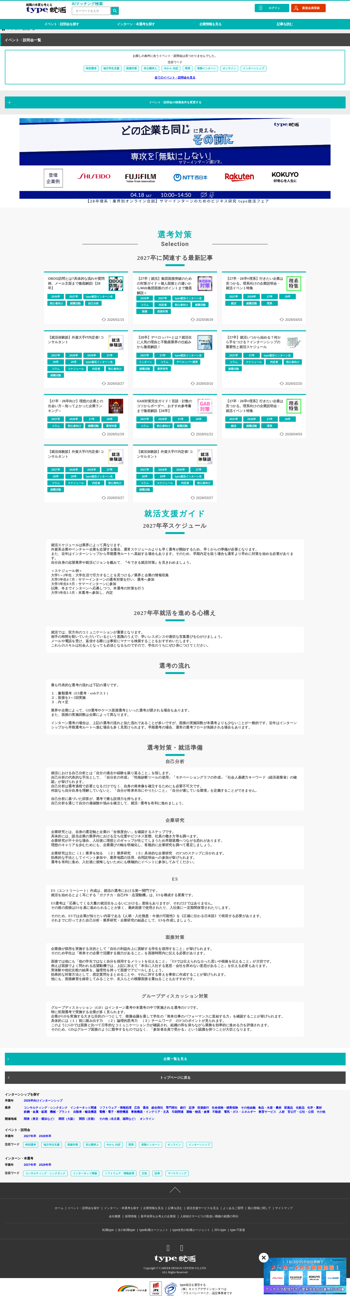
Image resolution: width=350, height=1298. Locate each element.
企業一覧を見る (175, 1059)
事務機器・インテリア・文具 (150, 1112)
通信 (146, 1107)
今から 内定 (171, 68)
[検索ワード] (89, 11)
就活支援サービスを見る (203, 1208)
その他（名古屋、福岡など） (118, 1119)
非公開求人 (150, 68)
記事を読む (277, 20)
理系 (187, 68)
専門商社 (171, 1107)
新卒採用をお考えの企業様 (158, 1216)
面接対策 (131, 68)
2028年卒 (45, 1136)
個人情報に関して (259, 1208)
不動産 (216, 1112)
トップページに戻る (175, 1077)
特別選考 (91, 68)
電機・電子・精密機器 (113, 1112)
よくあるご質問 (233, 1208)
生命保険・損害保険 (225, 1107)
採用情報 (131, 1216)
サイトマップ (284, 1208)
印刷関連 (178, 1112)
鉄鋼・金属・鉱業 (35, 1112)
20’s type (220, 1230)
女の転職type (126, 1230)
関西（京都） (87, 1119)
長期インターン (206, 68)
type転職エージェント (154, 1230)
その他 (320, 1112)
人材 (282, 1112)
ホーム (59, 1208)
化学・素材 (314, 1107)
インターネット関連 (83, 1107)
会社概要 (115, 1216)
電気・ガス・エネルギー (240, 1112)
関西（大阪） (67, 1119)
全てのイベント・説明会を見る (175, 77)
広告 (137, 1107)
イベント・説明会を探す (60, 20)
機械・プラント (60, 1112)
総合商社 (157, 1107)
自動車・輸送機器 (84, 1112)
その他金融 (248, 1107)
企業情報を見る (205, 20)
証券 (192, 1107)
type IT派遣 (237, 1230)
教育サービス (267, 1112)
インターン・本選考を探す (133, 20)
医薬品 (288, 1107)
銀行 (183, 1107)
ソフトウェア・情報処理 (115, 1107)
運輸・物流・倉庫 (198, 1112)
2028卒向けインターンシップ (43, 1100)
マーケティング (177, 1173)
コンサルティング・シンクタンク (46, 1107)
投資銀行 (203, 1107)
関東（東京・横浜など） (40, 1119)
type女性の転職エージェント (191, 1230)
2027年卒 (30, 1136)
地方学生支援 (111, 68)
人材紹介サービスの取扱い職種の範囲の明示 (209, 1216)
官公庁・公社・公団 (301, 1112)
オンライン (229, 68)
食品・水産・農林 (269, 1107)
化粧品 (300, 1107)
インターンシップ (253, 68)
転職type (108, 1230)
